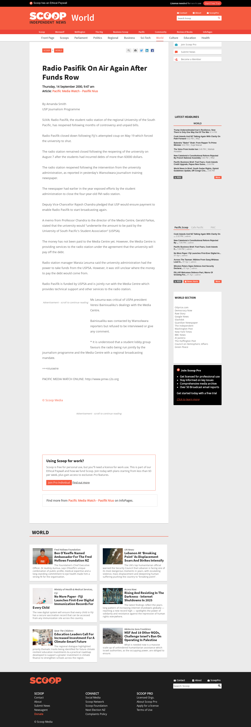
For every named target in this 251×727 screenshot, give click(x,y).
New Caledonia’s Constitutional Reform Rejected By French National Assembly (196, 157)
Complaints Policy (96, 714)
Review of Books (185, 31)
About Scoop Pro (147, 701)
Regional (113, 38)
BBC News (180, 334)
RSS (177, 177)
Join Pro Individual (59, 482)
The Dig (99, 31)
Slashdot (179, 319)
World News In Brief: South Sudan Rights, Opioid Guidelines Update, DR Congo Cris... (196, 169)
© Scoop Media (43, 721)
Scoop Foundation (96, 705)
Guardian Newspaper (186, 322)
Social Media (93, 697)
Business (129, 38)
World (159, 38)
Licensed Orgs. (145, 697)
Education (190, 38)
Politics (97, 38)
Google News (182, 316)
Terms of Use (144, 710)
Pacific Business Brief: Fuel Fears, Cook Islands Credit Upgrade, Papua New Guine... (196, 163)
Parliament (81, 38)
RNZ (198, 139)
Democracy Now (183, 310)
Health (206, 38)
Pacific (142, 31)
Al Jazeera (180, 337)
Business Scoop (120, 31)
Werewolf (59, 31)
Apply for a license (148, 705)
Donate (38, 714)
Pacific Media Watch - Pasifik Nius (75, 91)
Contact (39, 697)
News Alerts (191, 281)
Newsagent (41, 710)
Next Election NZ (95, 710)
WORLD (40, 532)
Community (160, 31)
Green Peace (181, 347)
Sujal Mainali (196, 145)
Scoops (64, 38)
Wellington (80, 31)
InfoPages (207, 31)
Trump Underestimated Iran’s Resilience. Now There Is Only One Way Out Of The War (194, 131)
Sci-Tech (146, 38)
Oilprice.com (181, 307)
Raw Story (180, 313)
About (38, 701)
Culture (173, 38)
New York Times (183, 331)
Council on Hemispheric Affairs (191, 343)
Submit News (42, 705)
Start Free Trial (212, 3)
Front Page (47, 38)
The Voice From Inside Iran (186, 149)
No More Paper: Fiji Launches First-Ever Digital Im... (197, 253)
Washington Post (184, 328)
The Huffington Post (185, 340)
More (218, 177)
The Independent (184, 325)
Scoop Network (94, 701)
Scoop (42, 31)
